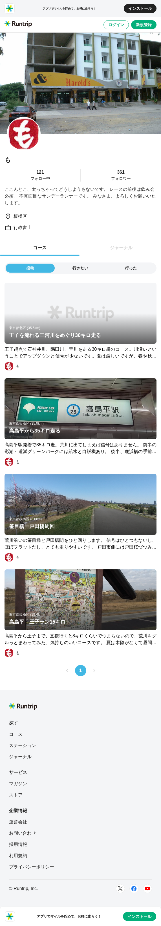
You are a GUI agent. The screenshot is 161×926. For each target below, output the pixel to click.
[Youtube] (147, 888)
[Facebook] (133, 888)
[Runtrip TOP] (18, 24)
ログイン (116, 24)
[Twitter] (120, 888)
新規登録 (144, 24)
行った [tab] (131, 268)
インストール (140, 8)
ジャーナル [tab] (121, 247)
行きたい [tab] (80, 268)
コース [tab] (40, 247)
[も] (12, 366)
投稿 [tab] (30, 268)
